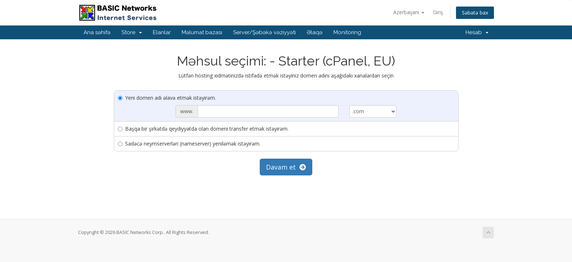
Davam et (286, 167)
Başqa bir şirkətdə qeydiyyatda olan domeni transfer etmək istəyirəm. (203, 128)
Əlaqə (314, 32)
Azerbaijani (408, 12)
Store (131, 32)
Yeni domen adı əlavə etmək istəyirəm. (167, 97)
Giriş (438, 12)
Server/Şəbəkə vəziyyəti (264, 32)
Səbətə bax (475, 12)
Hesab (476, 32)
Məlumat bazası (202, 32)
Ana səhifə (97, 32)
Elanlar (162, 32)
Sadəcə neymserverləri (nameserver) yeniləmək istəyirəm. (189, 143)
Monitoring (347, 32)
